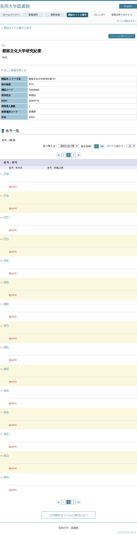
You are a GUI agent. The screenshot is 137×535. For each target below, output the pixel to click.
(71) (6, 239)
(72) (6, 217)
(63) (6, 412)
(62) (6, 433)
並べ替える (49, 145)
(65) (6, 369)
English (128, 6)
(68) (6, 304)
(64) (6, 390)
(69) (6, 282)
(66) (6, 347)
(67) (6, 325)
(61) (6, 455)
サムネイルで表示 (102, 146)
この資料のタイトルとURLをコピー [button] (69, 515)
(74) (6, 174)
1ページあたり (115, 145)
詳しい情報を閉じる (15, 70)
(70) (6, 260)
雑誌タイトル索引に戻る (17, 27)
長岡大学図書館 (15, 6)
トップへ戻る (130, 528)
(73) (6, 195)
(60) (6, 477)
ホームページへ (11, 14)
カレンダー (99, 14)
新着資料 (33, 14)
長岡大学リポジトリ (121, 14)
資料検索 (55, 14)
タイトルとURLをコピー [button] (122, 36)
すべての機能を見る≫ (127, 21)
